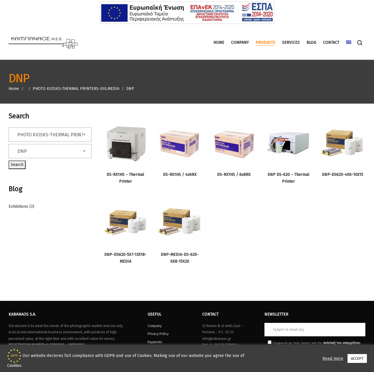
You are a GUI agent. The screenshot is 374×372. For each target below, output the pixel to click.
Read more (332, 358)
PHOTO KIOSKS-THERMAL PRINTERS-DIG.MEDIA (76, 88)
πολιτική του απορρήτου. (342, 343)
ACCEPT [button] (357, 358)
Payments (155, 342)
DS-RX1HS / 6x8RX (234, 174)
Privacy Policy (158, 334)
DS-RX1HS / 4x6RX (180, 174)
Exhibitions (18, 206)
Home (14, 88)
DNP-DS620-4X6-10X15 (342, 174)
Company (155, 326)
